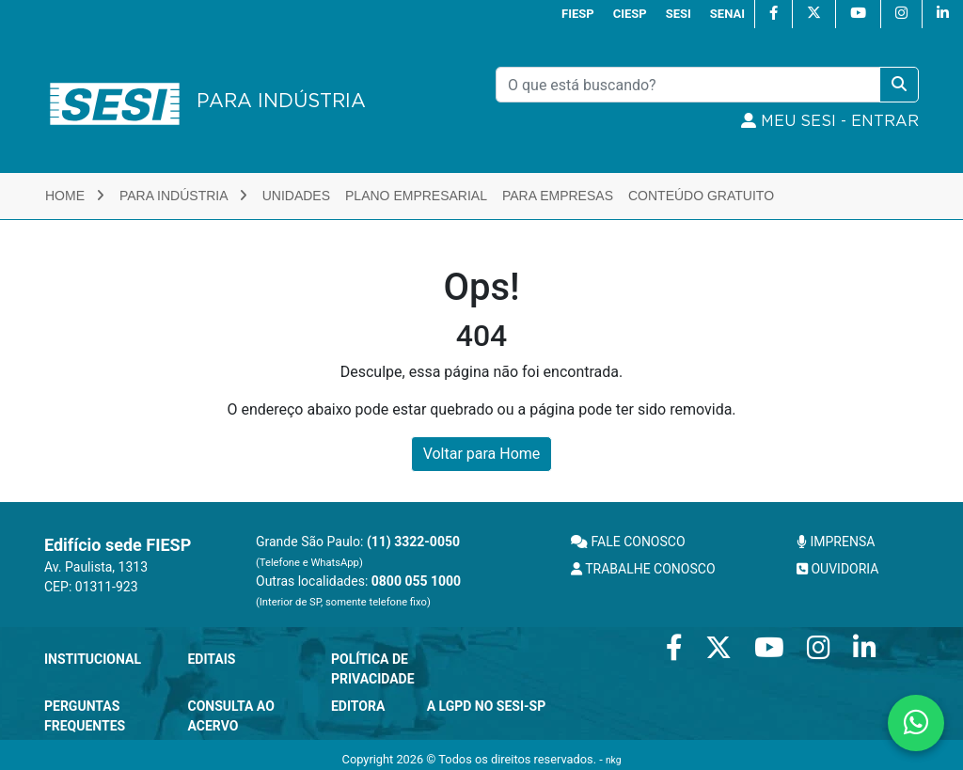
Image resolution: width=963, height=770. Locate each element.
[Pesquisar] (688, 84)
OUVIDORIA (837, 568)
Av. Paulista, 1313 (96, 566)
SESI (678, 14)
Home (74, 195)
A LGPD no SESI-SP (486, 706)
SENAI (727, 14)
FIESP (577, 14)
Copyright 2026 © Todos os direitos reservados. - (482, 759)
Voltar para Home (482, 454)
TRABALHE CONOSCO (643, 568)
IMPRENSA (836, 541)
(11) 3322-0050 (413, 541)
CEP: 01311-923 (91, 586)
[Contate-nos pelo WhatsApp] (916, 723)
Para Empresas (557, 195)
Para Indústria (183, 195)
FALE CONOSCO (628, 541)
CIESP (630, 14)
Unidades (296, 195)
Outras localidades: (358, 591)
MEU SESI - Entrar (830, 121)
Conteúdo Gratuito (701, 195)
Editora (358, 706)
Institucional (92, 659)
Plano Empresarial (416, 195)
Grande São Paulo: (358, 551)
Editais (211, 659)
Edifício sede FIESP (117, 545)
